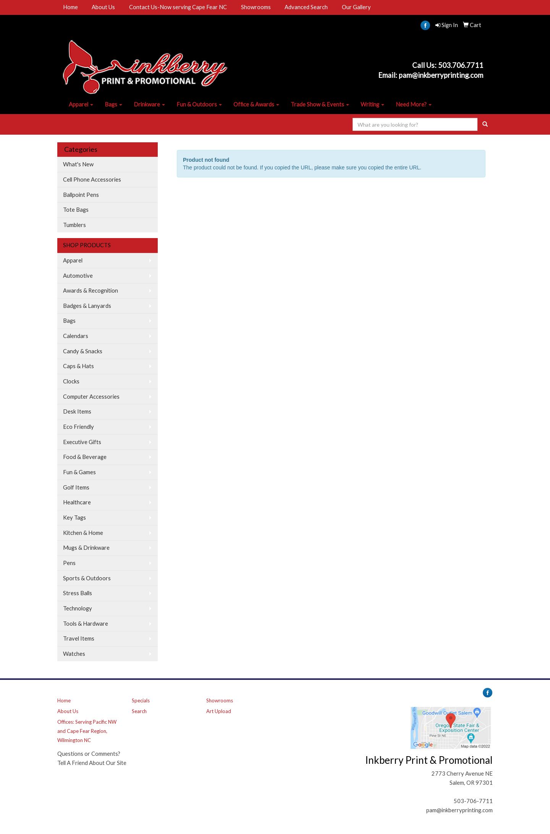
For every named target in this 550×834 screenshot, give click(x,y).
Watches (74, 653)
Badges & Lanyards (87, 306)
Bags (113, 104)
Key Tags (74, 517)
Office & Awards (256, 104)
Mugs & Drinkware (86, 547)
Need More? (414, 104)
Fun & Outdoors (199, 104)
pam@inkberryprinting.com (459, 810)
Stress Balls (77, 593)
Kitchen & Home (83, 533)
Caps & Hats (78, 366)
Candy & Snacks (82, 351)
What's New (78, 164)
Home (70, 7)
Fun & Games (79, 472)
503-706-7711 (473, 801)
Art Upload (218, 711)
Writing (372, 104)
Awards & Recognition (90, 290)
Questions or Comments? (88, 753)
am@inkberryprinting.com (443, 75)
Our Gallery (356, 7)
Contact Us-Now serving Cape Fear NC (178, 7)
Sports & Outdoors (87, 578)
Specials (141, 700)
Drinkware (149, 104)
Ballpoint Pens (81, 195)
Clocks (71, 381)
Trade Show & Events (320, 104)
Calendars (75, 336)
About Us (103, 7)
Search (139, 711)
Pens (69, 563)
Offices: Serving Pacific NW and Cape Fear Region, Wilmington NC (86, 731)
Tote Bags (76, 209)
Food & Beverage (85, 457)
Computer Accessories (91, 396)
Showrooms (256, 7)
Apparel (81, 104)
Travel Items (78, 638)
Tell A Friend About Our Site (91, 763)
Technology (77, 608)
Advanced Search (306, 7)
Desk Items (77, 411)
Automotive (78, 275)
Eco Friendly (78, 426)
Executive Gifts (82, 442)
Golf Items (76, 487)
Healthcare (77, 502)
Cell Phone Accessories (92, 179)
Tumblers (74, 225)
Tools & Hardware (85, 623)
